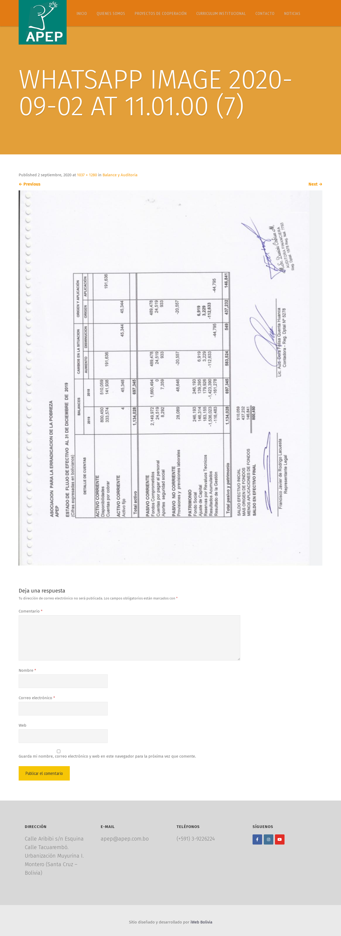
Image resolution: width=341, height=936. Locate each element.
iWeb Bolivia (201, 922)
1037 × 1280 (87, 175)
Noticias (292, 13)
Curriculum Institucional (221, 13)
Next (315, 184)
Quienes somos (111, 13)
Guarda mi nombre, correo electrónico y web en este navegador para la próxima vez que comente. (107, 756)
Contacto (265, 13)
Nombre (27, 670)
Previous (29, 184)
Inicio (82, 13)
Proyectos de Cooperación (161, 13)
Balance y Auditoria (120, 175)
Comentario (31, 611)
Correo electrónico (37, 697)
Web (22, 725)
